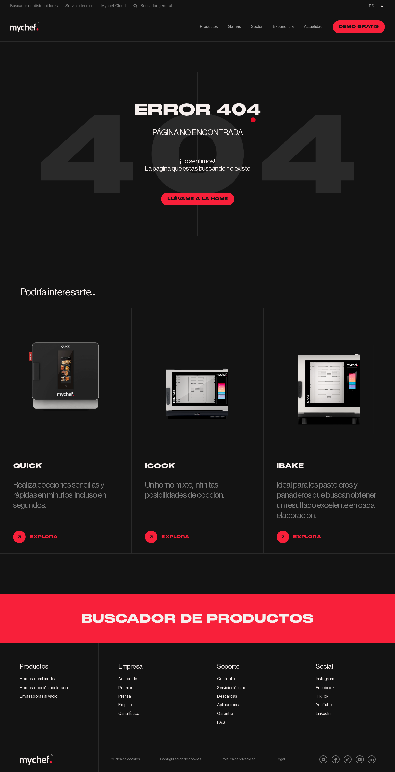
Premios (125, 688)
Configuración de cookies (180, 759)
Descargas (227, 696)
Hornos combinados (38, 679)
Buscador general (156, 6)
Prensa (124, 696)
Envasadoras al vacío (39, 696)
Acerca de (127, 679)
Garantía (225, 714)
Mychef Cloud (113, 6)
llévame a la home (197, 199)
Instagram (325, 679)
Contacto (226, 679)
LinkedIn (323, 714)
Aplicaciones (228, 705)
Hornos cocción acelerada (44, 688)
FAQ (221, 722)
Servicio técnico (79, 6)
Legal (280, 759)
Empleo (125, 705)
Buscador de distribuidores (34, 6)
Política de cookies (125, 759)
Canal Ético (128, 714)
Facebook (325, 688)
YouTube (324, 705)
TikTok (322, 696)
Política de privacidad (238, 759)
